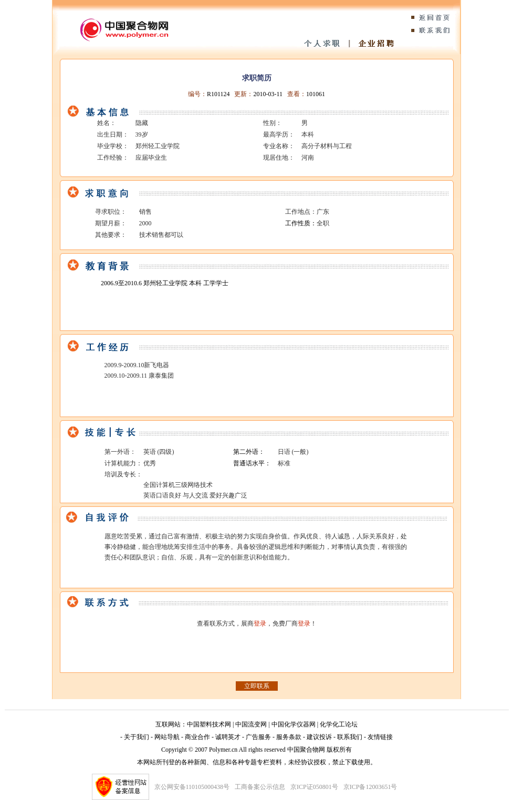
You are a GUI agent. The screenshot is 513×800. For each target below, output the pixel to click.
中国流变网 (251, 724)
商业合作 (197, 737)
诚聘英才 (227, 737)
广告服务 (258, 737)
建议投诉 (319, 737)
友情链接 (380, 737)
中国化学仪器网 (293, 724)
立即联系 (256, 686)
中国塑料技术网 (209, 724)
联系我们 (349, 737)
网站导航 (167, 737)
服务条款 (288, 737)
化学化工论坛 (339, 724)
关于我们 (136, 737)
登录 (260, 623)
